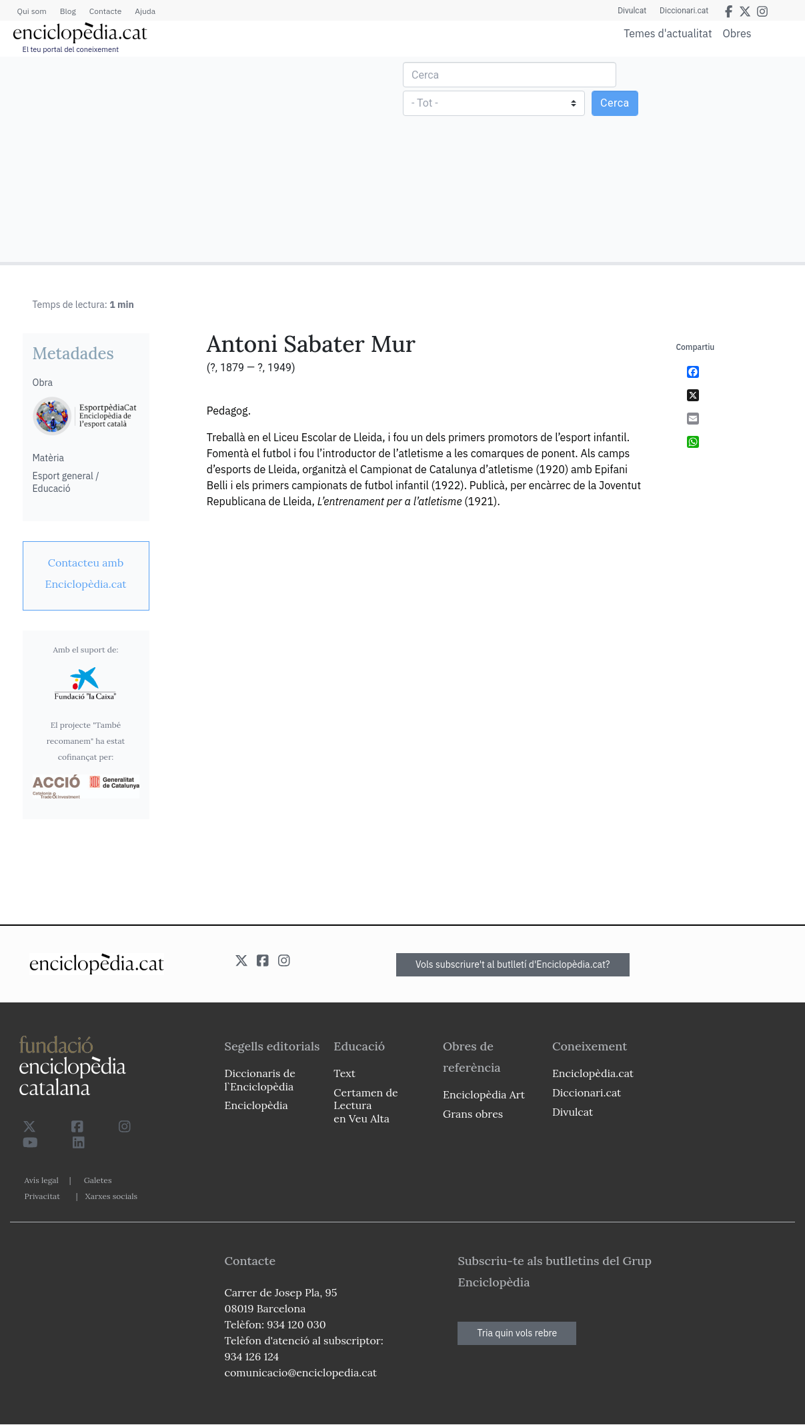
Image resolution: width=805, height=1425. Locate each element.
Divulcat (632, 10)
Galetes (98, 1180)
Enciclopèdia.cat (593, 1073)
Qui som (32, 11)
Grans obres (473, 1113)
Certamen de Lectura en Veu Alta (365, 1105)
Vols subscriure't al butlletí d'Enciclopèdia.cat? (513, 964)
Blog (68, 11)
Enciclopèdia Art (484, 1094)
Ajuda (145, 11)
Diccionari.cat (684, 10)
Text (344, 1073)
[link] (86, 573)
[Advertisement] (203, 158)
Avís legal (42, 1180)
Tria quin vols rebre (517, 1333)
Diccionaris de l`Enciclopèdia (260, 1079)
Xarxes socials (111, 1196)
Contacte (105, 11)
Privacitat (42, 1196)
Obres (737, 33)
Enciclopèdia (256, 1105)
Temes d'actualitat (668, 33)
